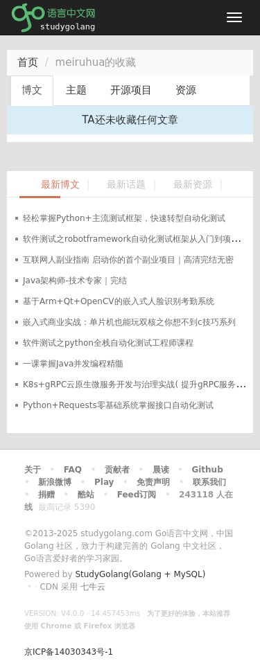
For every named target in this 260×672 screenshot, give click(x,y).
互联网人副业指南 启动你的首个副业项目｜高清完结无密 (128, 260)
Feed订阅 (137, 494)
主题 (76, 90)
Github (207, 470)
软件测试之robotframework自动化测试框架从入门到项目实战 (139, 239)
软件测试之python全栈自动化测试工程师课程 (108, 343)
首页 (27, 62)
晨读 (161, 470)
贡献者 (117, 470)
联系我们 (209, 482)
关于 (32, 470)
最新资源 (192, 184)
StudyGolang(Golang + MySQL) (140, 574)
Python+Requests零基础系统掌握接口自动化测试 (118, 405)
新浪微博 (54, 482)
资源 (185, 90)
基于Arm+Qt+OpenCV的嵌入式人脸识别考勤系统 (118, 301)
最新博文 (60, 184)
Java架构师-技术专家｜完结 (75, 280)
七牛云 (92, 587)
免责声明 (153, 482)
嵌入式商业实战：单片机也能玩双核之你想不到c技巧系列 (129, 322)
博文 (31, 90)
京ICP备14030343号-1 (68, 652)
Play (104, 482)
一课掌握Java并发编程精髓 (73, 364)
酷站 (86, 494)
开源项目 (131, 90)
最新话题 (126, 184)
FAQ (73, 470)
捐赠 (46, 494)
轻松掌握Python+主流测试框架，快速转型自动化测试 (124, 218)
